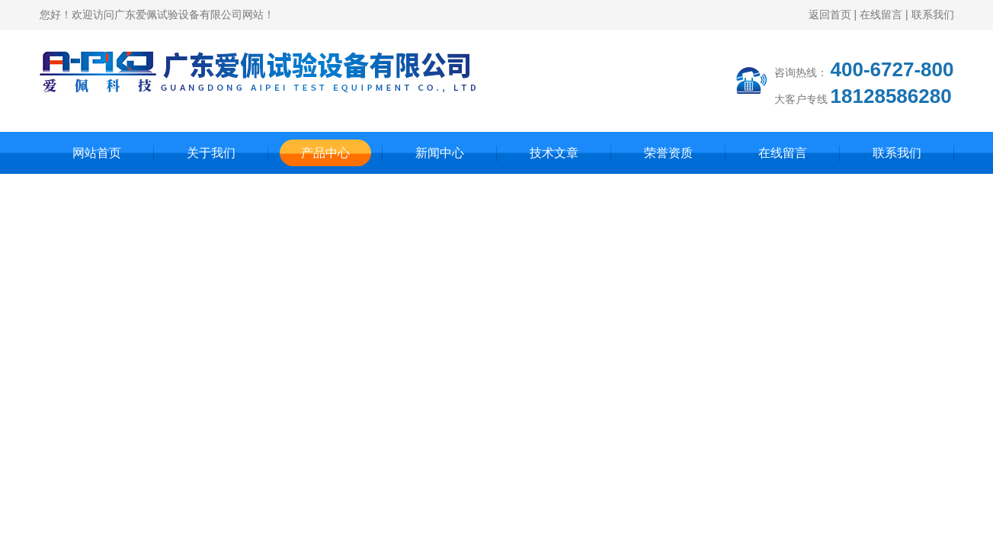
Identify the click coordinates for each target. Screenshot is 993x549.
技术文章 (554, 152)
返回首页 (830, 14)
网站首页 (96, 152)
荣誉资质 (668, 152)
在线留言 (881, 14)
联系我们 (932, 14)
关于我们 (211, 152)
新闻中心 (439, 152)
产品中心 (325, 152)
